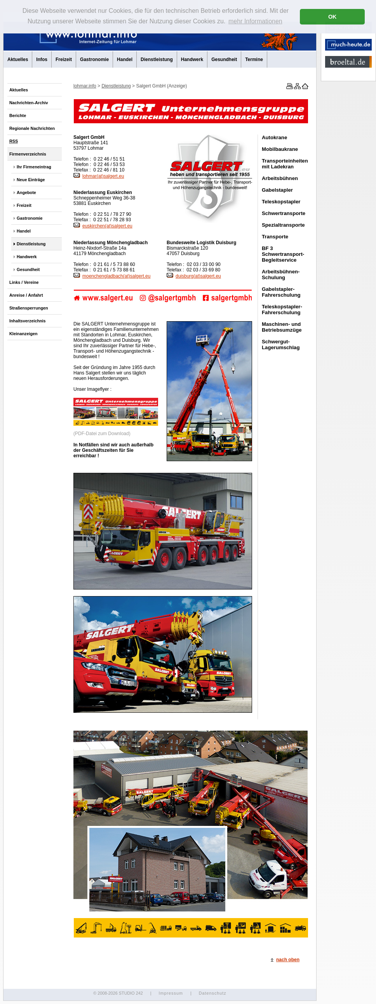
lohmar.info (84, 86)
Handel (124, 59)
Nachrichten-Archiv (28, 102)
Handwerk (192, 59)
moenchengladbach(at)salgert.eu (111, 276)
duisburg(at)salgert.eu (194, 276)
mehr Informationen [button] (255, 21)
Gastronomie (94, 59)
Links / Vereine (24, 282)
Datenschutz (212, 993)
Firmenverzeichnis (27, 154)
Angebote (26, 192)
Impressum (170, 993)
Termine (254, 59)
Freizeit (64, 59)
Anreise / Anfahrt (26, 295)
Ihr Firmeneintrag (34, 166)
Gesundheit (224, 59)
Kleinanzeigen (23, 333)
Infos (41, 59)
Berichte (17, 115)
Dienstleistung (157, 59)
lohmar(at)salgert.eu (98, 176)
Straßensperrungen (28, 308)
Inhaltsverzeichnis (27, 320)
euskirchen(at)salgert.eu (102, 226)
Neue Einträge (31, 179)
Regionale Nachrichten (32, 128)
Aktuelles (17, 59)
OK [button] (332, 17)
